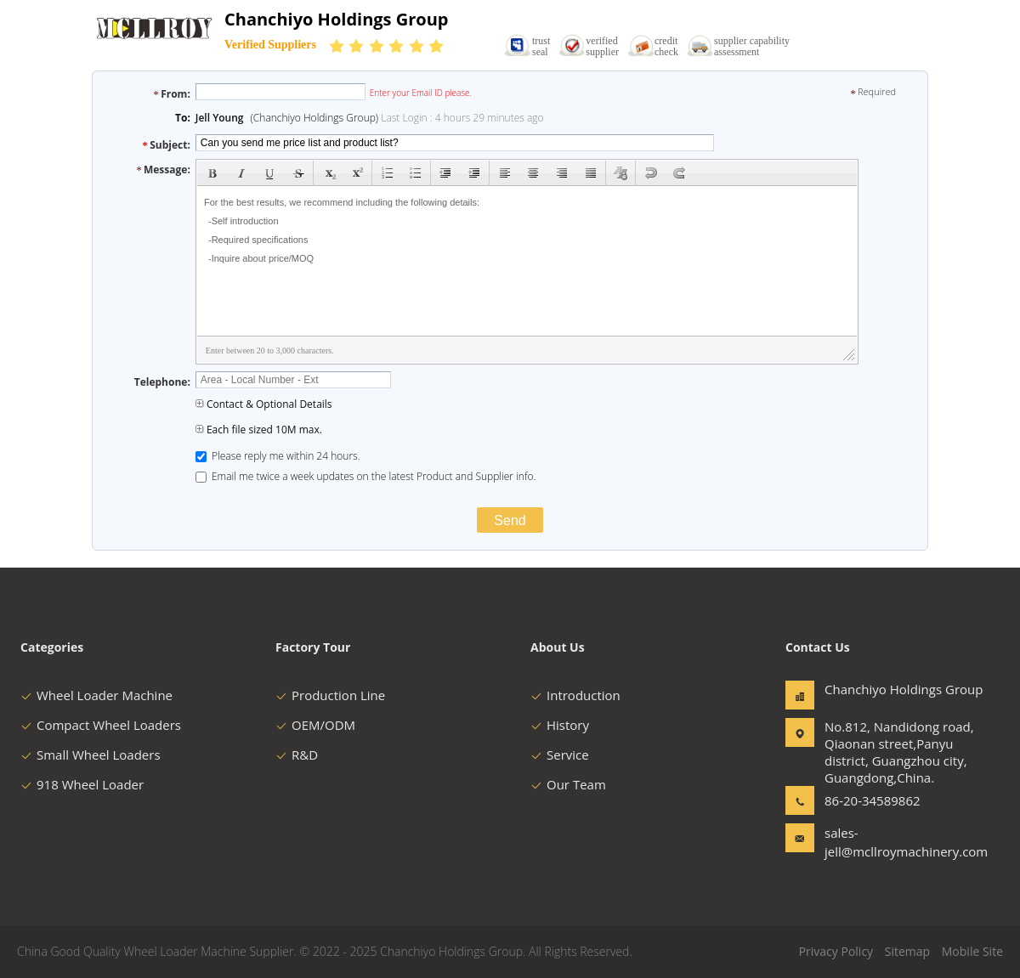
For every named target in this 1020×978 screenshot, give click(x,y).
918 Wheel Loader (82, 784)
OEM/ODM (315, 724)
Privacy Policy (836, 951)
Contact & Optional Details (264, 404)
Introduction (575, 695)
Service (559, 754)
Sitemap (907, 951)
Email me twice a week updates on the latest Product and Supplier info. (366, 476)
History (559, 724)
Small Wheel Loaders (90, 754)
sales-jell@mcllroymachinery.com (878, 842)
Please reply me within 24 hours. (278, 456)
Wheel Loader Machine (96, 695)
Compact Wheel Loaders (100, 724)
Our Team (568, 784)
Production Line (330, 695)
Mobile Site (972, 951)
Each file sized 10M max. (259, 429)
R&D (296, 754)
